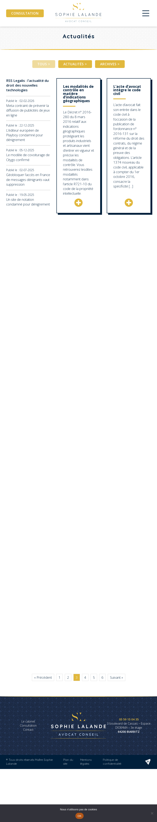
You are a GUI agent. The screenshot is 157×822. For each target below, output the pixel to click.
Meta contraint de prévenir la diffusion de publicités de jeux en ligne (28, 110)
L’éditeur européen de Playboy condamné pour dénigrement (24, 135)
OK (79, 815)
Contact (28, 729)
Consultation (25, 13)
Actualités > (75, 64)
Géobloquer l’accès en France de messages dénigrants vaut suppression (28, 179)
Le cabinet (28, 721)
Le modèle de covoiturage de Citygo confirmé (28, 157)
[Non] (152, 813)
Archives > (110, 64)
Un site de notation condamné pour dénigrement (28, 202)
